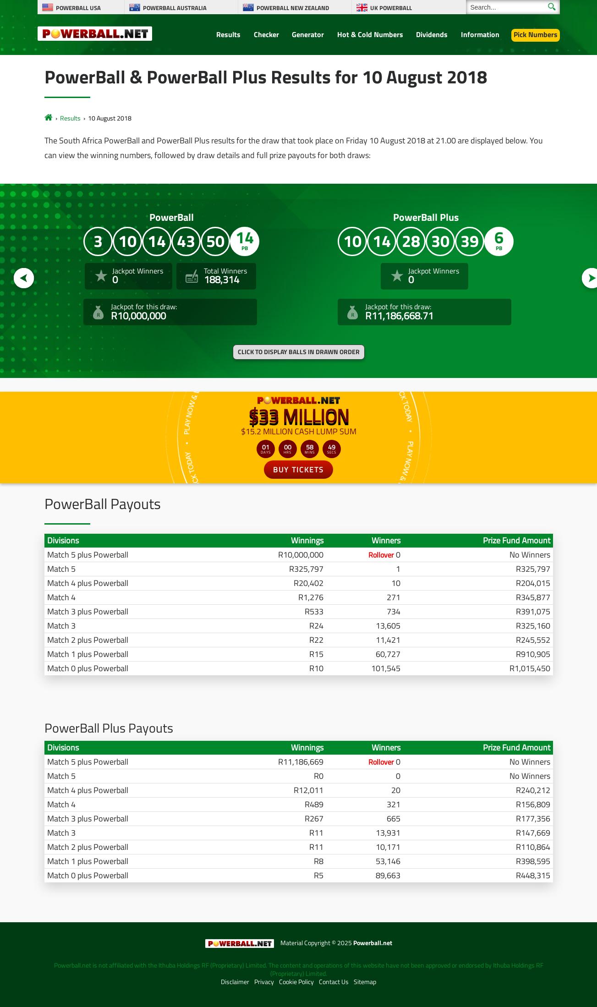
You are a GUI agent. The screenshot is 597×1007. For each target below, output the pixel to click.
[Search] (513, 7)
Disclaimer (235, 982)
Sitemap (365, 982)
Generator (308, 34)
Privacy (264, 982)
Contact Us (334, 982)
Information (480, 34)
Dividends (432, 34)
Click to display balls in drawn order (299, 351)
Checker (266, 34)
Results (228, 34)
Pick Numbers (536, 34)
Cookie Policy (296, 982)
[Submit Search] (552, 6)
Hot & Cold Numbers (370, 34)
